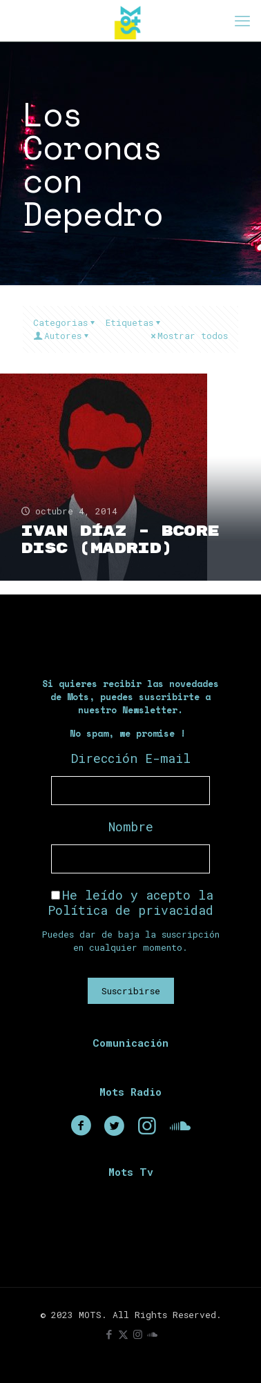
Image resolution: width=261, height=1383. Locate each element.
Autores (61, 335)
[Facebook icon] (109, 1334)
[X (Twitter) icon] (123, 1334)
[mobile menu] (242, 20)
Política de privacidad (130, 910)
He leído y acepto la (130, 902)
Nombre (130, 826)
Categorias (65, 322)
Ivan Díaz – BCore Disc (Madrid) (120, 540)
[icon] (152, 1334)
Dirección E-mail (131, 758)
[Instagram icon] (138, 1334)
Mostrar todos (188, 335)
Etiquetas (134, 322)
